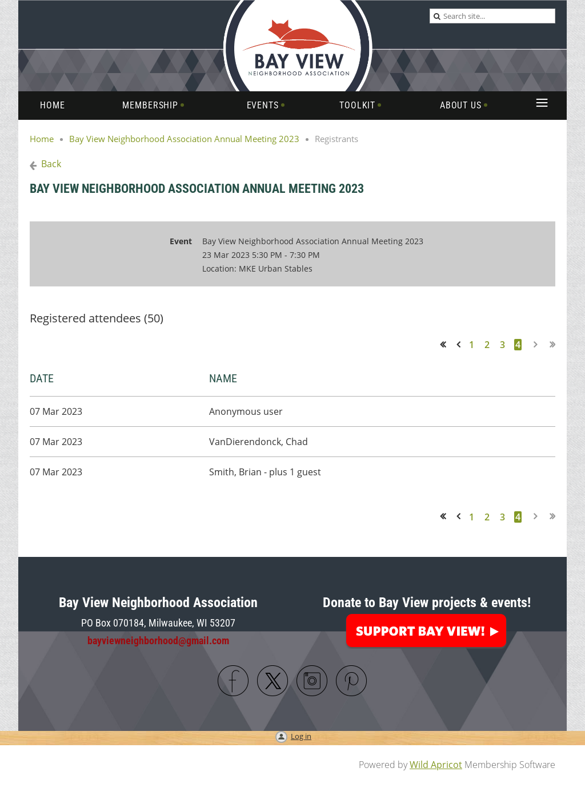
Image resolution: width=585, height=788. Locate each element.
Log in (301, 736)
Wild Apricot (436, 764)
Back (51, 163)
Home (42, 138)
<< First (446, 344)
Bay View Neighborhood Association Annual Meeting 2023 (184, 138)
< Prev (460, 344)
